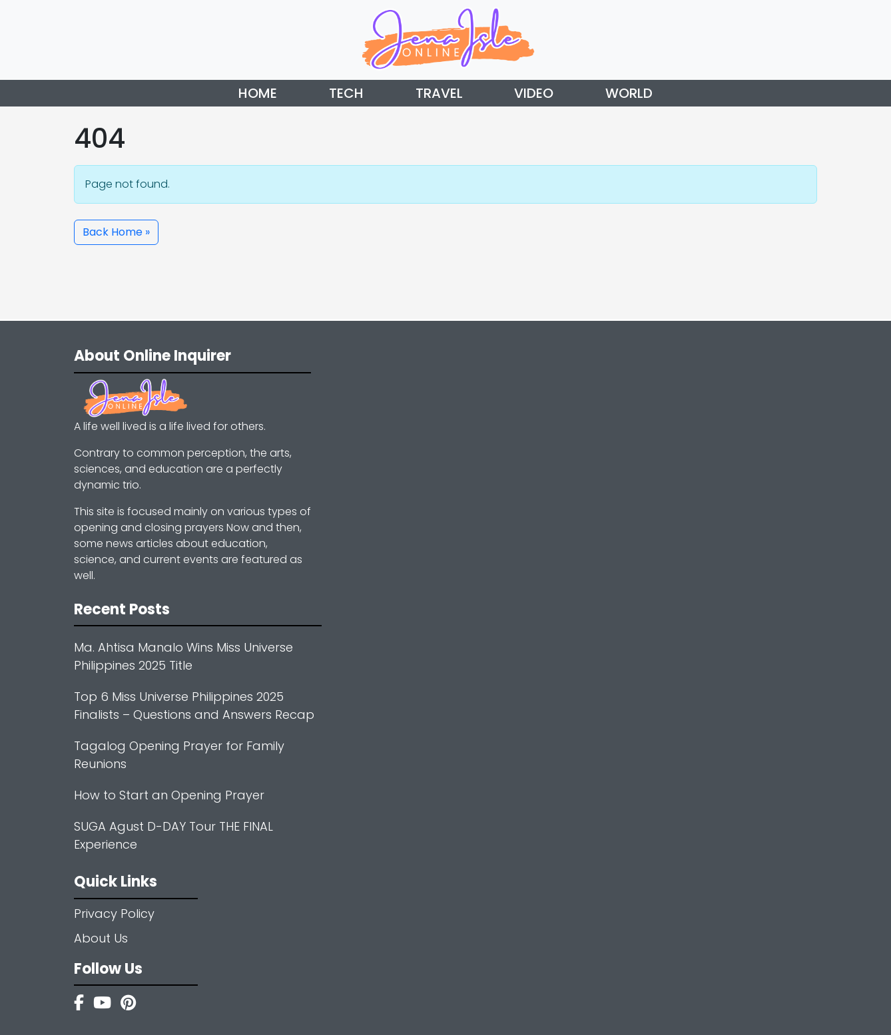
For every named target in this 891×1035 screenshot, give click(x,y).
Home (257, 93)
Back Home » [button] (116, 232)
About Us (101, 938)
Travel (439, 93)
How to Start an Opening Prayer (169, 795)
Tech (346, 93)
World (629, 93)
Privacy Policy (114, 913)
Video (533, 93)
